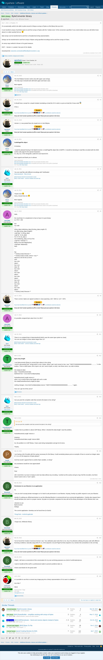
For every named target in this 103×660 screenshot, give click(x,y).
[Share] (100, 23)
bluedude (7, 492)
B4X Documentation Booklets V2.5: (22, 90)
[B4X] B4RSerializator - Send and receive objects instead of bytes (36, 620)
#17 (100, 518)
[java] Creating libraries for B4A (26, 631)
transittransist (7, 365)
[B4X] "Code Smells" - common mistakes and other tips (27, 178)
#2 (100, 75)
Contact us (70, 646)
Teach (42, 7)
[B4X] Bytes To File (26, 625)
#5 (100, 139)
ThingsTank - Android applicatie (23, 514)
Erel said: (17, 421)
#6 (100, 169)
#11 (100, 334)
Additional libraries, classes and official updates (27, 616)
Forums (54, 7)
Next (12, 72)
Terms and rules (79, 646)
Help (93, 646)
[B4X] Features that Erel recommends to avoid (25, 177)
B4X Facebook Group (20, 10)
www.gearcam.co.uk (19, 592)
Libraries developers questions (23, 633)
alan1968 (7, 220)
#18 (100, 537)
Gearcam (7, 585)
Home (4, 7)
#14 (100, 418)
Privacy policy (87, 646)
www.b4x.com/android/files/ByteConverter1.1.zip (25, 51)
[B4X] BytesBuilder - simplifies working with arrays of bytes (33, 614)
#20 (100, 576)
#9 (100, 295)
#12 (100, 355)
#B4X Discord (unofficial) (7, 10)
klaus (7, 85)
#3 (100, 99)
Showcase (21, 7)
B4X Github (31, 10)
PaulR (7, 460)
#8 (100, 211)
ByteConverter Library (24, 609)
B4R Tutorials (19, 622)
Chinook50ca (9, 610)
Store (28, 7)
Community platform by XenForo (51, 649)
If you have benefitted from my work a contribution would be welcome (37, 113)
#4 (100, 120)
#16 (100, 483)
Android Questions (25, 610)
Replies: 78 (13, 23)
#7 (100, 190)
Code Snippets (19, 627)
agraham (6, 19)
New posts (62, 7)
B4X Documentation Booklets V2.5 (22, 89)
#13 (100, 396)
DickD (96, 627)
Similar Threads (25, 19)
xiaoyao (96, 632)
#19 (100, 557)
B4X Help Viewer (23, 91)
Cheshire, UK (33, 60)
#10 (100, 315)
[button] (12, 7)
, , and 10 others (14, 56)
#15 (100, 451)
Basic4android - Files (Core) (22, 174)
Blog (47, 7)
